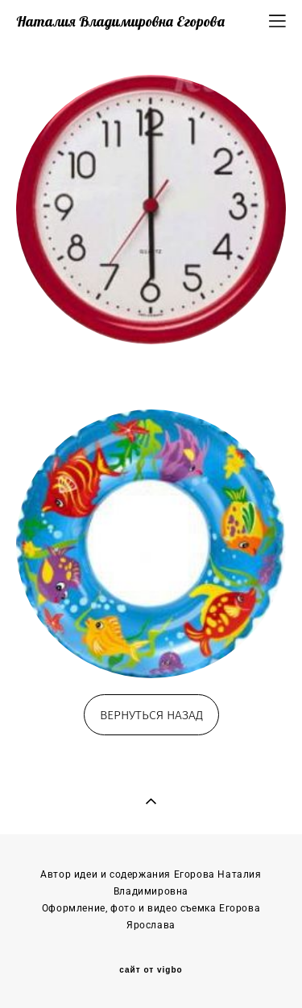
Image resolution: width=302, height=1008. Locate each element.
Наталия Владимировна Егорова (120, 21)
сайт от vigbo (150, 970)
